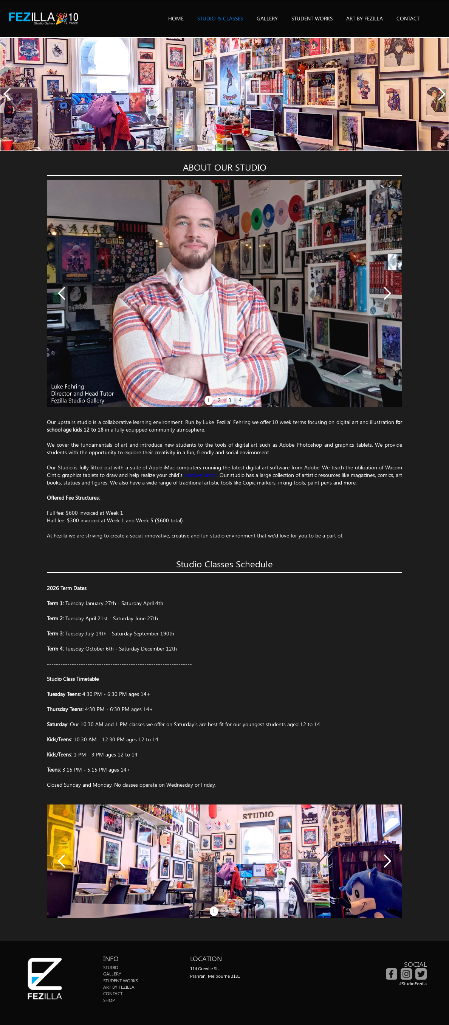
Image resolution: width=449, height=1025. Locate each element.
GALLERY (267, 18)
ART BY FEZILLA (364, 18)
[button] (7, 94)
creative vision (200, 474)
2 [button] (219, 400)
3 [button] (229, 400)
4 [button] (240, 400)
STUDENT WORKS (312, 18)
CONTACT (408, 18)
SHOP (109, 1000)
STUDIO (110, 967)
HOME (176, 18)
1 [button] (208, 400)
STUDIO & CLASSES (220, 18)
